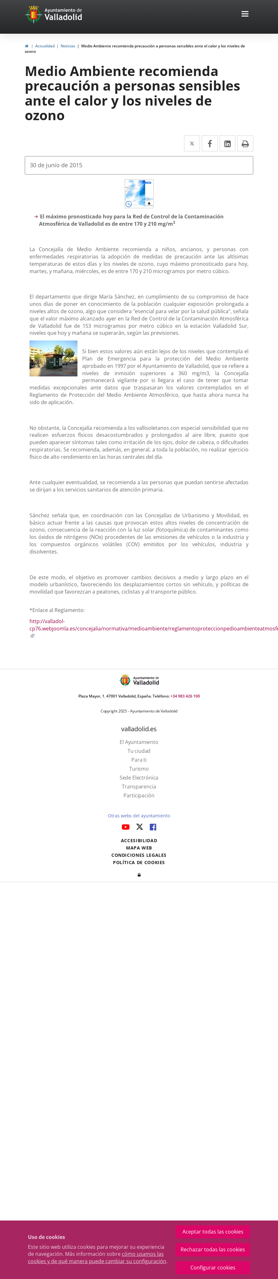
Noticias (68, 46)
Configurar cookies (212, 1267)
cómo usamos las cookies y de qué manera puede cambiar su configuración (97, 1257)
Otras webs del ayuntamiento (139, 816)
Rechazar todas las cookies (213, 1249)
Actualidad (45, 46)
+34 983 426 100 (185, 696)
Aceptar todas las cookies (212, 1231)
